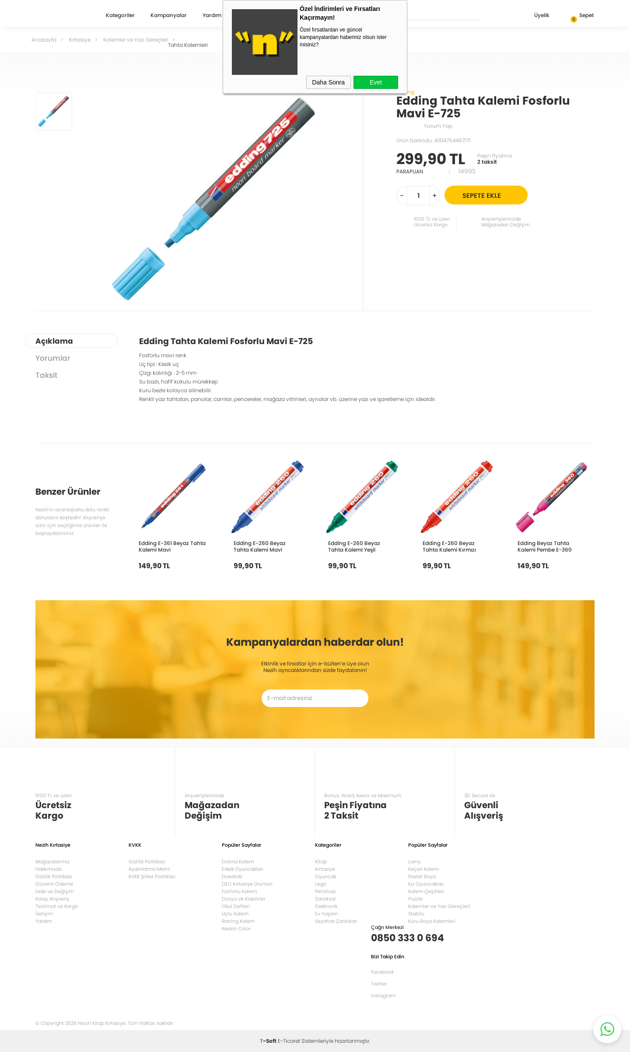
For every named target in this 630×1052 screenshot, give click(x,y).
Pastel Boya (422, 876)
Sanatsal (325, 898)
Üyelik (535, 16)
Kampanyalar (168, 16)
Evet (376, 82)
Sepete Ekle (493, 195)
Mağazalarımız (52, 861)
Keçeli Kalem (423, 869)
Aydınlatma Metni (149, 869)
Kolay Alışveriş (52, 898)
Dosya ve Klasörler (244, 898)
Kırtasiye (325, 869)
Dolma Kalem (238, 861)
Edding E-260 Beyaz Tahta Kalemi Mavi (260, 546)
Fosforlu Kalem (239, 891)
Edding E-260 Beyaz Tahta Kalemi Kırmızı (449, 546)
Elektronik (326, 906)
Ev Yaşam (326, 913)
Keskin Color (236, 928)
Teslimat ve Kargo (56, 906)
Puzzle (415, 898)
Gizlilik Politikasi (147, 861)
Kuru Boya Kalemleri (431, 921)
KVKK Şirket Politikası (152, 876)
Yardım (212, 16)
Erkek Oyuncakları (242, 869)
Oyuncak (325, 876)
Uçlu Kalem (235, 913)
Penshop (325, 891)
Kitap (321, 861)
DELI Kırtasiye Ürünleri (247, 883)
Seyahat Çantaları (336, 921)
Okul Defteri (236, 906)
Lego (320, 883)
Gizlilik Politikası (53, 876)
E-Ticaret (289, 1041)
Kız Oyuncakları (426, 883)
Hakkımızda (48, 869)
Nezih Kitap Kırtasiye (60, 15)
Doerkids (232, 876)
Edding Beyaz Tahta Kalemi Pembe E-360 (545, 546)
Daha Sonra (328, 82)
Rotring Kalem (238, 921)
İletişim (44, 913)
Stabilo (416, 913)
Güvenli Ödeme (54, 883)
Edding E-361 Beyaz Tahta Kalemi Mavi (172, 546)
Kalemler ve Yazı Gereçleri (439, 906)
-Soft (269, 1041)
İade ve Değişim (54, 891)
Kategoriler (120, 16)
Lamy (414, 861)
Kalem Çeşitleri (426, 891)
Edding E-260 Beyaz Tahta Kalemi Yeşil (354, 546)
